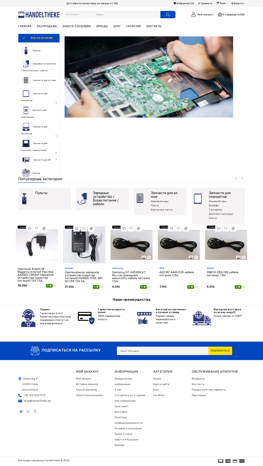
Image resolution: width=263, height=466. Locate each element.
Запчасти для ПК (39, 160)
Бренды (102, 26)
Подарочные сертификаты (209, 389)
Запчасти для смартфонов (34, 111)
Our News (159, 395)
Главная (24, 26)
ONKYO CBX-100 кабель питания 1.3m (223, 274)
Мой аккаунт (84, 378)
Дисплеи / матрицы (221, 214)
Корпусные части (161, 209)
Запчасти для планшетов (39, 96)
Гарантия (133, 26)
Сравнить (205, 3)
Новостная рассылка (89, 395)
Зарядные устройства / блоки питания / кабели (38, 65)
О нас (118, 389)
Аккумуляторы (160, 201)
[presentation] (236, 178)
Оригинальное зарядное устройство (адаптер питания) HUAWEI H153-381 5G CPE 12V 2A (83, 277)
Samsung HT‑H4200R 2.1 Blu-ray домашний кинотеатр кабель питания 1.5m (131, 277)
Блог (117, 26)
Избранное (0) (184, 3)
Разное (30, 173)
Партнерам (199, 395)
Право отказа (123, 434)
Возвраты (198, 378)
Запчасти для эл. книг (39, 81)
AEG (162, 268)
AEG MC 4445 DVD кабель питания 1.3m (177, 274)
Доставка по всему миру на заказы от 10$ (92, 3)
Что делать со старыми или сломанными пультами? (130, 401)
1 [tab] (145, 115)
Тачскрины (215, 209)
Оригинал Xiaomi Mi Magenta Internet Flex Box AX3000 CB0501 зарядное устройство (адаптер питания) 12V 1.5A (36, 274)
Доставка (121, 412)
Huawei (69, 268)
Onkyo (210, 268)
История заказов (87, 384)
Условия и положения (128, 428)
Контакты (154, 26)
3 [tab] (153, 115)
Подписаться (220, 350)
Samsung (117, 268)
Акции (157, 378)
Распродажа (47, 26)
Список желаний (86, 389)
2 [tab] (149, 115)
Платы (155, 205)
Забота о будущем (77, 26)
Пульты (30, 51)
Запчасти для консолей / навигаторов (39, 146)
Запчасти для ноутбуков (39, 129)
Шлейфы (214, 205)
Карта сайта (161, 384)
